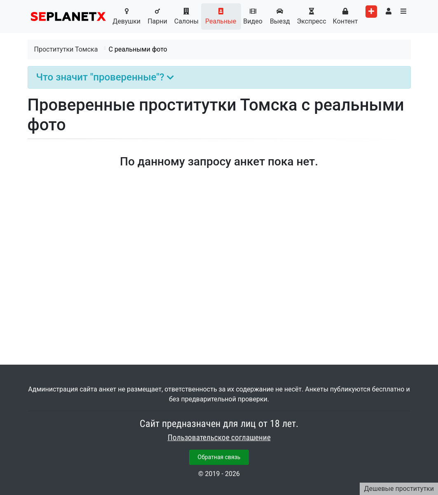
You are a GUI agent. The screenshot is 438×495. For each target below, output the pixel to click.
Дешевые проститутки (399, 489)
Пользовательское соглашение (219, 437)
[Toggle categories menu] (403, 11)
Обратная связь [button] (219, 457)
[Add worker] (371, 11)
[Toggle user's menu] (388, 11)
